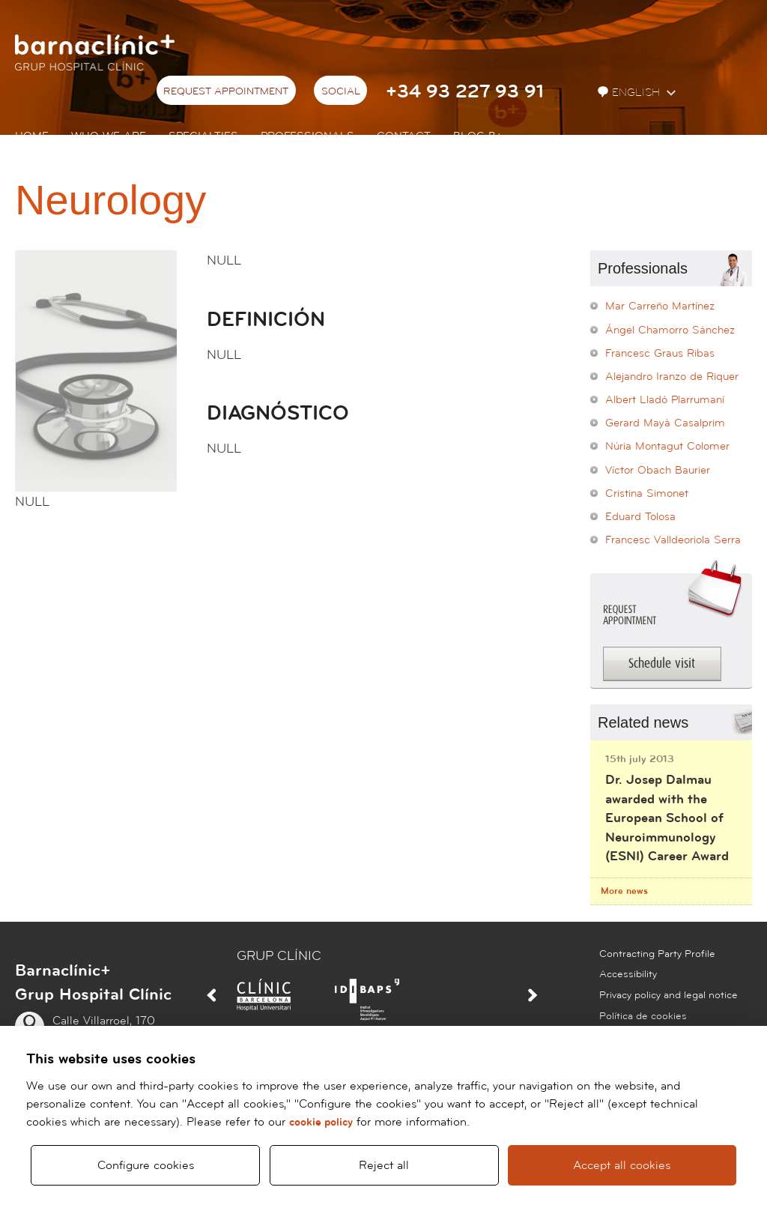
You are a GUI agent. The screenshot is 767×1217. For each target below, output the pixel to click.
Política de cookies (643, 1016)
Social (340, 91)
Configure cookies (145, 1165)
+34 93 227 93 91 (465, 91)
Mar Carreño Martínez (660, 306)
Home (32, 136)
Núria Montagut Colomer (667, 446)
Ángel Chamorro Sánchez (670, 330)
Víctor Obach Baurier (657, 470)
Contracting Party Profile (657, 954)
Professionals (307, 136)
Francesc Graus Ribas (660, 353)
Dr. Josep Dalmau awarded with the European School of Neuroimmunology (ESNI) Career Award (667, 818)
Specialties (203, 136)
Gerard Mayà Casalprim (665, 423)
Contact (404, 136)
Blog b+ (477, 136)
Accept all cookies (622, 1165)
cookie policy (321, 1122)
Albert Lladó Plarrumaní (664, 400)
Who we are (108, 136)
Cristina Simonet (646, 493)
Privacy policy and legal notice (668, 995)
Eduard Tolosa (640, 517)
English (630, 92)
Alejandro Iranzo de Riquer (672, 376)
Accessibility (628, 974)
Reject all (384, 1165)
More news (624, 891)
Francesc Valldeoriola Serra (673, 540)
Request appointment (225, 91)
